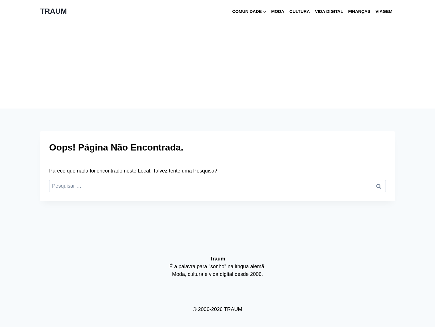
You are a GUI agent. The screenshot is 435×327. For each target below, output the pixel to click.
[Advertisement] (217, 66)
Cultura (300, 11)
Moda (277, 11)
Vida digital (329, 11)
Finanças (359, 11)
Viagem (384, 11)
